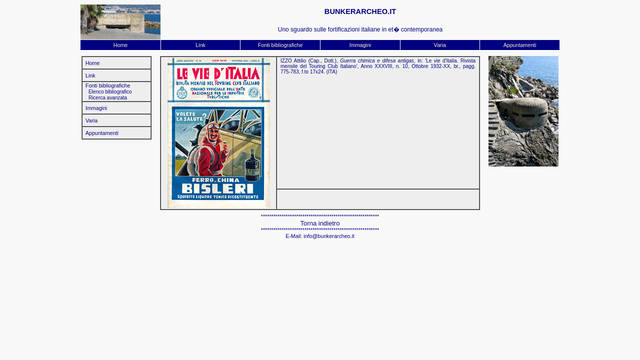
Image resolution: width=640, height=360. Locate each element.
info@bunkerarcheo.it (329, 236)
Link (201, 45)
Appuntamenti (520, 45)
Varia (440, 45)
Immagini (360, 45)
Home (121, 45)
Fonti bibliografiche (280, 45)
